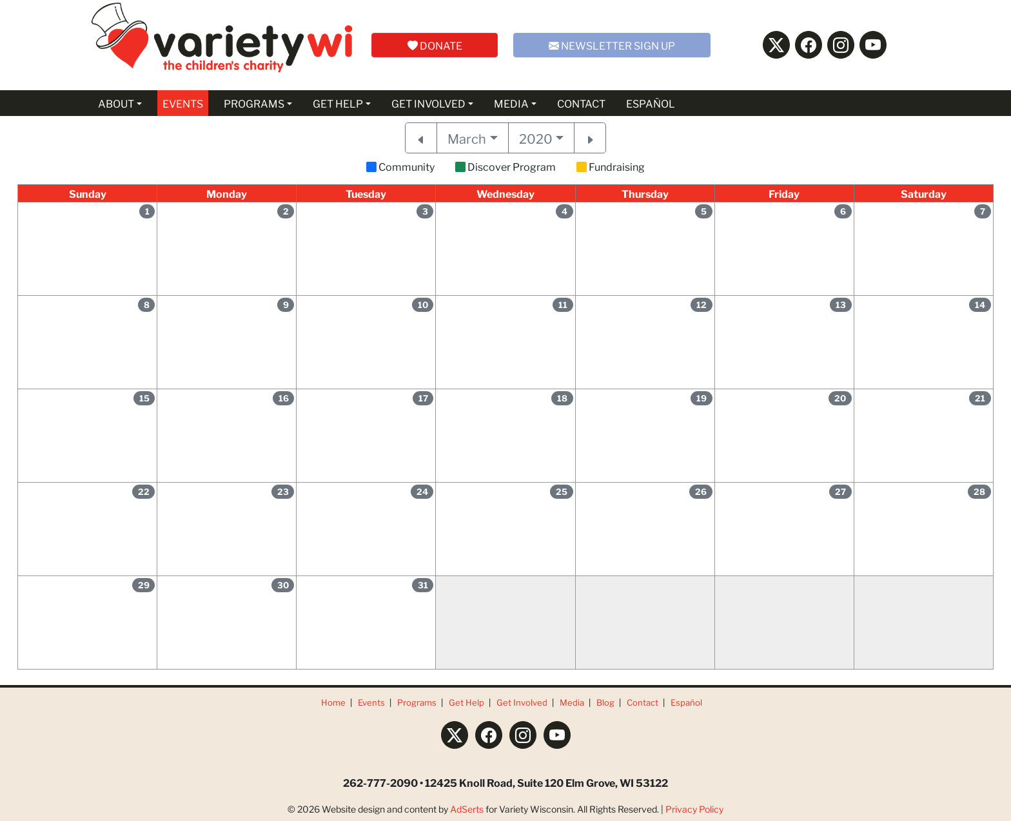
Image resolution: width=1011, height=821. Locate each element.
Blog (605, 702)
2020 (536, 138)
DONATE (434, 44)
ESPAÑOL (650, 102)
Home (333, 702)
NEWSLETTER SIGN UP (612, 44)
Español (686, 702)
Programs (417, 702)
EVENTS (182, 102)
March (466, 138)
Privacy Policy (694, 808)
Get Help (466, 702)
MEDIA (511, 102)
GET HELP (338, 102)
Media (572, 702)
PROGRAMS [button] (254, 102)
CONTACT (581, 102)
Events (371, 702)
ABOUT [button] (116, 102)
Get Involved (521, 702)
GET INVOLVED (428, 102)
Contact (642, 702)
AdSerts (467, 808)
